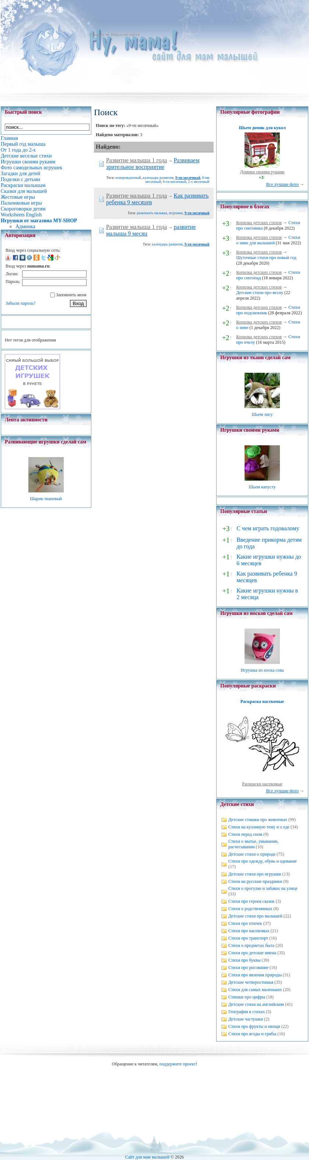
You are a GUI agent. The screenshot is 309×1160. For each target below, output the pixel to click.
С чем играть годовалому (267, 528)
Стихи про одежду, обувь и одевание (262, 861)
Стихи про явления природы (255, 974)
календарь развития (158, 178)
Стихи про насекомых (249, 930)
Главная (96, 34)
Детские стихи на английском (256, 1004)
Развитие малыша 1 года (136, 160)
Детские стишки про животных (257, 819)
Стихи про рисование (248, 967)
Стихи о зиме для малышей (268, 240)
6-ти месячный (174, 182)
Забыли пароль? (20, 303)
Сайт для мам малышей (147, 1157)
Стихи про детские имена (252, 952)
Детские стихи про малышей (255, 916)
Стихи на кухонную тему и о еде (258, 827)
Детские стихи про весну (259, 292)
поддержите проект (177, 1064)
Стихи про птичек (245, 923)
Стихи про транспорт (248, 938)
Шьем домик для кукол (262, 127)
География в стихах (246, 1011)
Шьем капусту (262, 486)
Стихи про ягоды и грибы (252, 1033)
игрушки (176, 213)
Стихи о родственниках (250, 908)
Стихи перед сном (245, 834)
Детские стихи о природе (251, 854)
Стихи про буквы (244, 960)
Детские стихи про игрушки (254, 874)
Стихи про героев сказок (251, 901)
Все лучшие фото (282, 184)
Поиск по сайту (125, 34)
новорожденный (128, 178)
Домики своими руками (262, 171)
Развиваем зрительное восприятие (153, 163)
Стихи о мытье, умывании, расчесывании (253, 844)
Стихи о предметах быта (251, 945)
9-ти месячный (187, 178)
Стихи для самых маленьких (255, 989)
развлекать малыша (152, 213)
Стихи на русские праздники (255, 881)
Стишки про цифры (246, 997)
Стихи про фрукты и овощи (254, 1026)
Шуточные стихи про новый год (266, 257)
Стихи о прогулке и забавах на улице (263, 888)
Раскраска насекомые (262, 701)
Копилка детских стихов (259, 222)
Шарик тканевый (46, 498)
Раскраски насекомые (262, 783)
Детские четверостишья (250, 982)
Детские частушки (245, 1019)
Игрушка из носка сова (262, 670)
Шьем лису (262, 414)
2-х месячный (198, 182)
